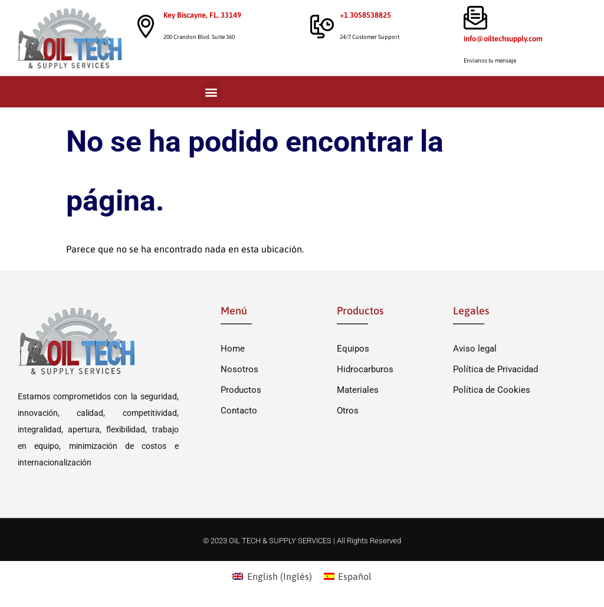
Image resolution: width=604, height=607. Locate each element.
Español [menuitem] (355, 576)
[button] (211, 91)
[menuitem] (271, 576)
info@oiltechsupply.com (503, 38)
